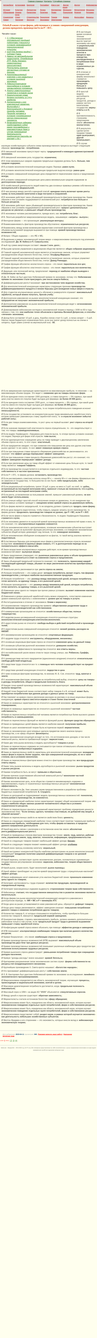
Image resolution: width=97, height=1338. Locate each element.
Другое (77, 5)
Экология (30, 20)
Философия (79, 17)
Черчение (19, 20)
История (6, 10)
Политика (44, 12)
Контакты (48, 1)
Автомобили (8, 5)
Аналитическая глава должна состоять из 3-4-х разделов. (19, 97)
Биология (30, 5)
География (44, 5)
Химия (5, 20)
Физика (66, 17)
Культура (18, 10)
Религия (77, 12)
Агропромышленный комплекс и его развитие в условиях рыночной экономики (20, 78)
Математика (56, 10)
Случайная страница (61, 1)
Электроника (56, 20)
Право (53, 12)
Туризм (54, 17)
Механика (90, 10)
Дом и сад (55, 5)
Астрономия (20, 5)
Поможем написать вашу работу (50, 1034)
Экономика (44, 20)
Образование (8, 12)
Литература (31, 10)
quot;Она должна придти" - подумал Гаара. (20, 53)
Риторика (90, 12)
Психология (68, 12)
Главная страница (35, 1)
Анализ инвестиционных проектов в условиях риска (20, 92)
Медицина (67, 10)
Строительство (33, 17)
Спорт (17, 17)
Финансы (90, 17)
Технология (44, 17)
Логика (43, 10)
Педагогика (31, 12)
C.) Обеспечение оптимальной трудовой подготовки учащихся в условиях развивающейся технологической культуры (19, 44)
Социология (8, 17)
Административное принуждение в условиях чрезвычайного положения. (20, 86)
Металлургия (79, 10)
